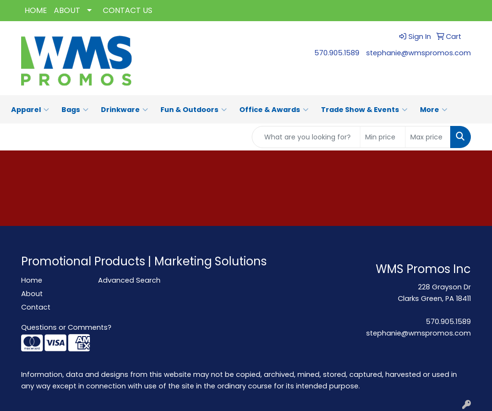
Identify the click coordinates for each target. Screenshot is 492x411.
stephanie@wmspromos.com (418, 53)
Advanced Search (129, 280)
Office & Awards (273, 109)
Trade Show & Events (364, 109)
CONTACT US (127, 10)
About (32, 294)
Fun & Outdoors (193, 109)
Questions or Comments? (66, 327)
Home (31, 280)
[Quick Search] (306, 137)
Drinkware (124, 109)
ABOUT (67, 10)
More (433, 109)
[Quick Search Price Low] (383, 137)
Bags (75, 109)
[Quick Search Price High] (428, 137)
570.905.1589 (336, 53)
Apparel (30, 109)
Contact (35, 307)
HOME (36, 10)
